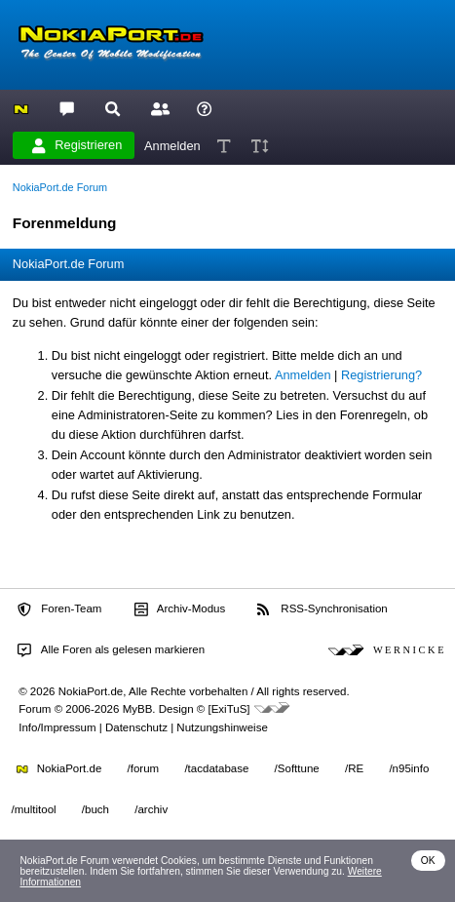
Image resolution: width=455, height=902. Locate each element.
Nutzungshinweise (221, 727)
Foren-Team (59, 609)
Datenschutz (136, 727)
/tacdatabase (216, 768)
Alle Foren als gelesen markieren (111, 650)
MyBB (138, 709)
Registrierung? (381, 375)
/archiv (151, 809)
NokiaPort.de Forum (60, 187)
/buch (95, 809)
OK (428, 860)
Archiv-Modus (180, 609)
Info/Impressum (57, 727)
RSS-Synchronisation (322, 609)
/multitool (34, 809)
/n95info (409, 768)
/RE (354, 768)
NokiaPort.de (59, 768)
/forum (144, 768)
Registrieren (77, 145)
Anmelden (172, 144)
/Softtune (297, 768)
